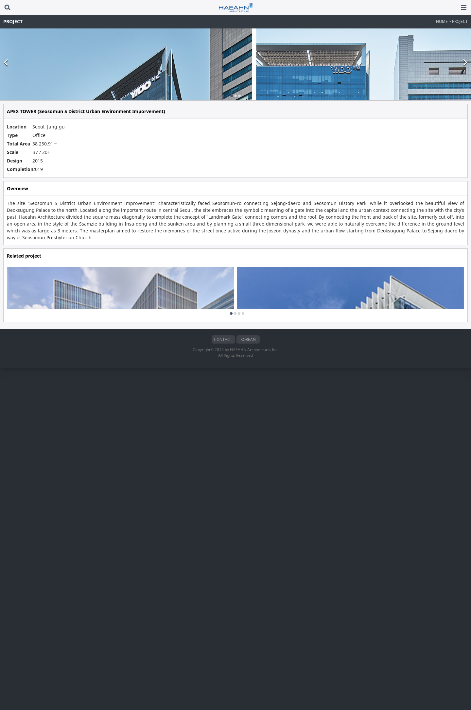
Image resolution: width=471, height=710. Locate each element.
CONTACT (223, 682)
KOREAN (248, 682)
